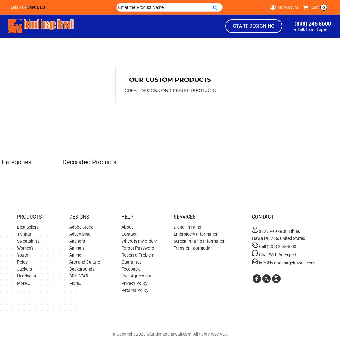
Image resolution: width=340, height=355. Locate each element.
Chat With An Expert (274, 254)
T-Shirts (24, 234)
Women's (25, 248)
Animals (76, 248)
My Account (283, 7)
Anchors (77, 241)
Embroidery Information (196, 234)
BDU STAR (78, 276)
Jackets (24, 269)
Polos (22, 262)
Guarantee (131, 262)
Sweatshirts (28, 241)
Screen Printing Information (200, 241)
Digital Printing (187, 227)
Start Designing (253, 26)
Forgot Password (137, 248)
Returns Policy (134, 290)
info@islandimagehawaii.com (283, 262)
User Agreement (136, 276)
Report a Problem (137, 255)
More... (23, 283)
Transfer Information (193, 248)
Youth (22, 255)
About (127, 227)
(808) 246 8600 (312, 23)
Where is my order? (139, 241)
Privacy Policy (134, 283)
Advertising (79, 234)
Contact (129, 234)
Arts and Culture (84, 262)
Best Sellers (28, 227)
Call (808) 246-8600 (274, 246)
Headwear (26, 276)
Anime (75, 255)
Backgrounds (81, 269)
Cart (319, 7)
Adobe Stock (81, 227)
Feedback (130, 269)
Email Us (36, 7)
